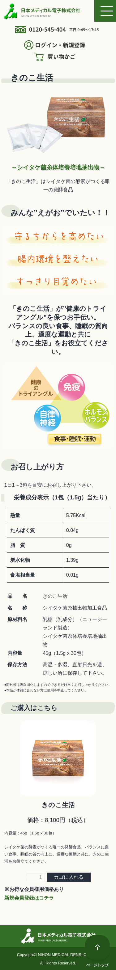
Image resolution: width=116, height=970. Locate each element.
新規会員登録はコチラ (29, 898)
